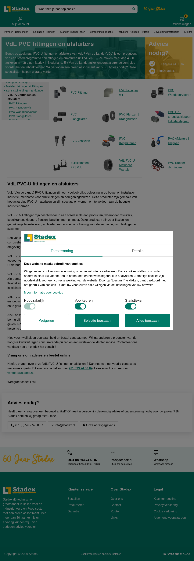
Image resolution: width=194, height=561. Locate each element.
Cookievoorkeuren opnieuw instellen (101, 553)
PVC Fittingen (18, 103)
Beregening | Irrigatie (101, 31)
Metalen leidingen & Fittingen (24, 86)
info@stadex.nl (167, 70)
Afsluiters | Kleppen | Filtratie (133, 31)
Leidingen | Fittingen (44, 31)
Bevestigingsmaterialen (166, 31)
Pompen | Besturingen (16, 31)
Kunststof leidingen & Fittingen (25, 90)
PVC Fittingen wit (20, 107)
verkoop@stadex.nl (20, 372)
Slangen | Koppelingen (72, 31)
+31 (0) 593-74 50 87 (27, 425)
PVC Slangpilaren (20, 116)
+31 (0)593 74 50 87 (171, 64)
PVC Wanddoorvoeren (23, 111)
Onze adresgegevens (99, 425)
